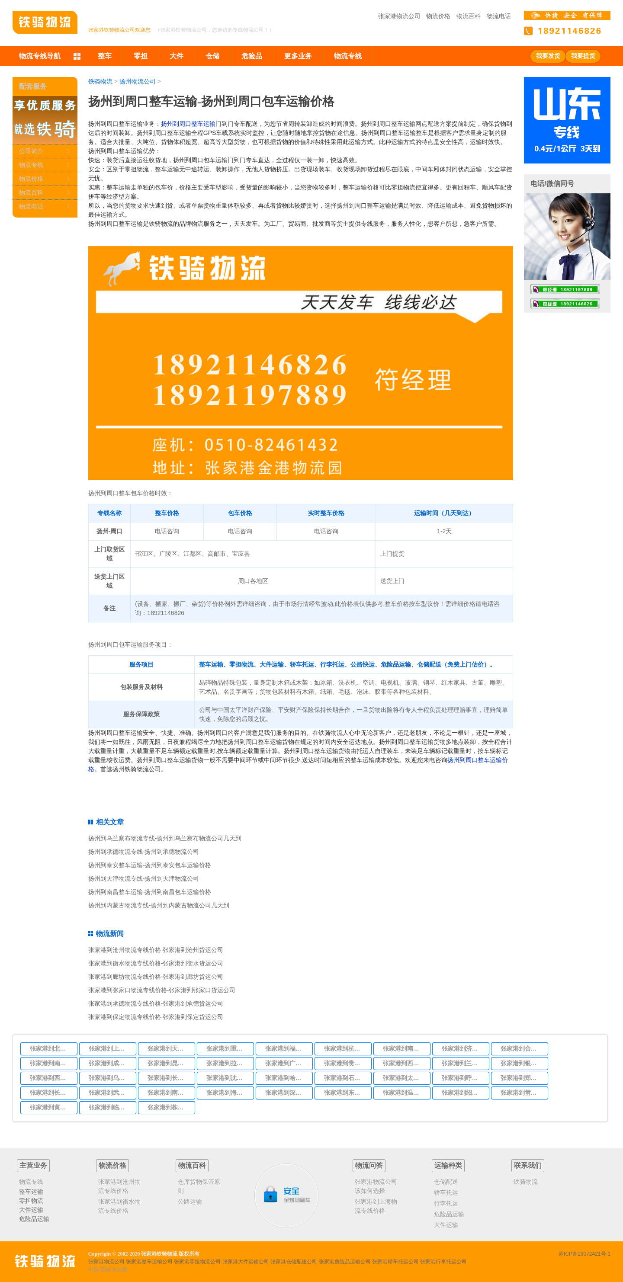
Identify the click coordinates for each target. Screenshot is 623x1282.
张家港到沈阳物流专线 (227, 1077)
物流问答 (369, 1165)
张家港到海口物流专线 (227, 1092)
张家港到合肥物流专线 (522, 1048)
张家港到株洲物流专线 (169, 1107)
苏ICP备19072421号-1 (584, 1254)
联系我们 (528, 1165)
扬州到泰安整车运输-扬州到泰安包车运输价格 (150, 865)
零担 (141, 56)
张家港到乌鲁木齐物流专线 (110, 1077)
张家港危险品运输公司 (345, 1262)
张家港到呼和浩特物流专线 (463, 1077)
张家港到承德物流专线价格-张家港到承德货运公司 (156, 1003)
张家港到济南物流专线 (463, 1048)
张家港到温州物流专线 (404, 1092)
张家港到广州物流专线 (286, 1063)
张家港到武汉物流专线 (110, 1092)
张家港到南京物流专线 (404, 1048)
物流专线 (348, 56)
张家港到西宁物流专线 (51, 1077)
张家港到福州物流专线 (286, 1048)
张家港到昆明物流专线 (169, 1063)
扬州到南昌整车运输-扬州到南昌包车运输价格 (150, 891)
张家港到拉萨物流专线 (227, 1063)
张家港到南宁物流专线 (169, 1092)
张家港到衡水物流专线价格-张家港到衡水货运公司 (156, 963)
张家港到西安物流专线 (404, 1063)
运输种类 (448, 1165)
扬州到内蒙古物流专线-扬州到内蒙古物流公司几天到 (159, 905)
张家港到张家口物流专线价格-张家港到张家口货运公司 (162, 990)
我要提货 (583, 56)
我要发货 (548, 56)
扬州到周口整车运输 (188, 123)
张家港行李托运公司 (443, 1262)
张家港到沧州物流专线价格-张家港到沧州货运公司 (156, 949)
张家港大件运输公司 (245, 1262)
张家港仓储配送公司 (293, 1262)
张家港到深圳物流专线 (286, 1092)
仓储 (212, 56)
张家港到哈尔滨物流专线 (286, 1077)
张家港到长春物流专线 (169, 1077)
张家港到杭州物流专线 (345, 1048)
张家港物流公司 (399, 16)
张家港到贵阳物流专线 (345, 1063)
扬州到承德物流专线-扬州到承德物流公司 (143, 851)
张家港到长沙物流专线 (51, 1092)
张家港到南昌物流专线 (51, 1063)
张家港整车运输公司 (149, 1262)
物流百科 (468, 16)
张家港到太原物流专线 (404, 1077)
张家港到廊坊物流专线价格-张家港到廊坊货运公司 (156, 976)
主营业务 (33, 1165)
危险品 (251, 56)
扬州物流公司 (137, 81)
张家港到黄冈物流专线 (51, 1107)
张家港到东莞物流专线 (345, 1092)
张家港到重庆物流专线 (227, 1048)
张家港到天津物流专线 (169, 1048)
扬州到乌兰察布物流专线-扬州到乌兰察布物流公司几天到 (165, 838)
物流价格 (438, 16)
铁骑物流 (100, 81)
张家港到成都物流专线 (110, 1063)
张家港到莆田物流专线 (522, 1092)
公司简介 (31, 150)
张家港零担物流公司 (197, 1262)
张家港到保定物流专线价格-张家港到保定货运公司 (156, 1016)
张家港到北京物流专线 (51, 1048)
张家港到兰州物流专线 (463, 1063)
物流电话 (499, 16)
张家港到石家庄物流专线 (345, 1077)
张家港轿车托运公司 (395, 1262)
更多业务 (298, 56)
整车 (105, 56)
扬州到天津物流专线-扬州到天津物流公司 (143, 878)
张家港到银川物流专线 (522, 1063)
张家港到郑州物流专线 (522, 1077)
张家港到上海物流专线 (110, 1048)
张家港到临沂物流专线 (110, 1107)
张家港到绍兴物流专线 (463, 1092)
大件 (176, 56)
